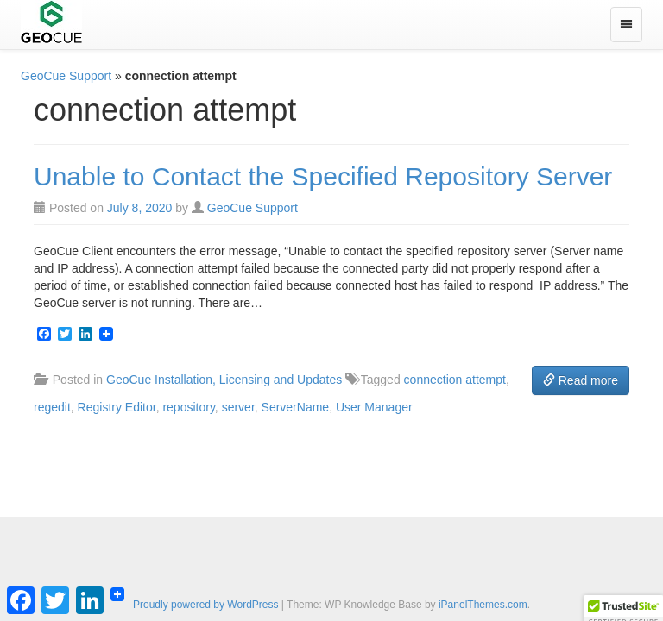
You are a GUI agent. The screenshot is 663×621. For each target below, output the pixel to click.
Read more (580, 380)
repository (188, 407)
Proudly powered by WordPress (206, 605)
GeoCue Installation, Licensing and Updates (224, 379)
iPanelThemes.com (483, 605)
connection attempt (455, 379)
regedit (52, 407)
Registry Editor (117, 407)
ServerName (296, 407)
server (238, 407)
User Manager (374, 407)
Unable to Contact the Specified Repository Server (323, 176)
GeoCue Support (66, 76)
